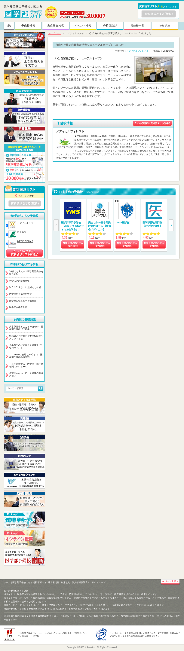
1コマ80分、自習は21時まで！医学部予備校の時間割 (25, 356)
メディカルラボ (25, 223)
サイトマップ (98, 582)
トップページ (54, 33)
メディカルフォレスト (137, 51)
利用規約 (65, 582)
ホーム (7, 582)
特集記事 (164, 25)
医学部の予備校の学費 (20, 294)
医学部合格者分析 (18, 307)
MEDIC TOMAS (25, 241)
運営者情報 (53, 582)
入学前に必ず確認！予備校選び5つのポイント (25, 346)
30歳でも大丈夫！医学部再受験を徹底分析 (26, 272)
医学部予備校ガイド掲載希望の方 (29, 582)
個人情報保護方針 (81, 582)
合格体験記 (110, 25)
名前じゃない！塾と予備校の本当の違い (26, 374)
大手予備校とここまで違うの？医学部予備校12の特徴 (26, 328)
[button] (171, 225)
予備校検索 (28, 25)
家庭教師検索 (55, 25)
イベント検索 (82, 25)
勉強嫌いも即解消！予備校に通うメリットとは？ (26, 337)
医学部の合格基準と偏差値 (22, 300)
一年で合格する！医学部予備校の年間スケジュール (26, 365)
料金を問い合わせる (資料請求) (73, 244)
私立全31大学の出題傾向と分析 (25, 287)
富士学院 (21, 232)
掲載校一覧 (137, 25)
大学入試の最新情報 (19, 281)
